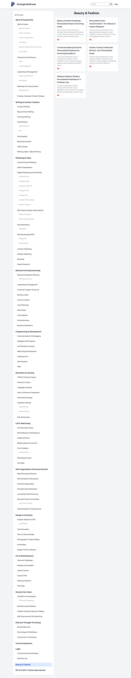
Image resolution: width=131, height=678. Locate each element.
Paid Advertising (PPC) (25, 235)
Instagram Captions (25, 186)
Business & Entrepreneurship (28, 270)
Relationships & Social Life (27, 443)
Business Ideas (22, 295)
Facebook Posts (24, 176)
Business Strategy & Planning (28, 275)
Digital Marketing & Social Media (29, 172)
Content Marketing (24, 249)
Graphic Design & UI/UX (26, 520)
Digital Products (24, 126)
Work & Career (22, 24)
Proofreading (22, 136)
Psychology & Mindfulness (27, 632)
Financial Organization (25, 484)
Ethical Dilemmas (23, 627)
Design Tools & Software (26, 550)
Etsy (20, 131)
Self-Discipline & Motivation (27, 479)
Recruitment (23, 80)
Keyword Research (25, 214)
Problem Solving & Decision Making (30, 611)
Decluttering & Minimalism (27, 489)
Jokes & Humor (23, 570)
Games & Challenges (25, 560)
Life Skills (20, 463)
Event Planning (23, 305)
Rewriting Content (24, 141)
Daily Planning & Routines (27, 474)
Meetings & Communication (27, 86)
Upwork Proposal (24, 28)
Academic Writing (24, 403)
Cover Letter (23, 52)
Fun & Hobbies (22, 448)
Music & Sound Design (25, 534)
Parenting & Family (24, 458)
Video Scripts (22, 147)
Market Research (23, 264)
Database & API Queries (26, 341)
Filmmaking (21, 545)
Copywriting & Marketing (26, 162)
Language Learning (24, 387)
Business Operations (25, 325)
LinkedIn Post (23, 195)
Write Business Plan (25, 279)
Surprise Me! (22, 576)
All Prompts (19, 15)
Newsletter (22, 229)
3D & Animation (23, 529)
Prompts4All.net (26, 4)
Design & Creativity (24, 515)
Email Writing (22, 122)
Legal (18, 649)
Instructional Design (24, 398)
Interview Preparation (26, 38)
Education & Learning (25, 373)
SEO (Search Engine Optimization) (30, 210)
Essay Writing (23, 407)
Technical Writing (23, 117)
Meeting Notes (24, 90)
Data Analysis (22, 362)
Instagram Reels (24, 181)
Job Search (22, 42)
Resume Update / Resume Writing (30, 47)
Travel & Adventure (24, 643)
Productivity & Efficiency (26, 57)
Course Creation (23, 300)
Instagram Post (24, 190)
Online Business (23, 320)
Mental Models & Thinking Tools (29, 509)
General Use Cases (24, 592)
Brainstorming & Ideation (26, 606)
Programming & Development (28, 331)
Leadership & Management (27, 72)
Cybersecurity (22, 356)
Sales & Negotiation (24, 167)
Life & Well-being (23, 423)
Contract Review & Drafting (27, 653)
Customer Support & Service (28, 290)
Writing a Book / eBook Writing (29, 152)
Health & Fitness (23, 438)
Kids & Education (23, 417)
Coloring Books (24, 452)
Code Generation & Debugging (29, 336)
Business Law (22, 658)
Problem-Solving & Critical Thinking (30, 96)
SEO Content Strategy (26, 219)
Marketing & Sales (23, 158)
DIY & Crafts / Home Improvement (31, 670)
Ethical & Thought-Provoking (28, 622)
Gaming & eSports (24, 581)
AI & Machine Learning (25, 346)
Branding (20, 259)
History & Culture (23, 382)
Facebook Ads (23, 243)
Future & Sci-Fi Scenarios (26, 637)
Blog (116, 4)
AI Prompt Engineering (26, 600)
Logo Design (23, 523)
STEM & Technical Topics (26, 377)
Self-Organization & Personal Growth (32, 469)
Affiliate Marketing (24, 254)
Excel (20, 61)
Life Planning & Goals (25, 428)
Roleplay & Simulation (25, 565)
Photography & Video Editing (28, 539)
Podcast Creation (24, 204)
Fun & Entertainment (25, 556)
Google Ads (23, 238)
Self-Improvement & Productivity (29, 616)
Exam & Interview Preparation (28, 393)
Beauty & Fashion (23, 664)
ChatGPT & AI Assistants (26, 596)
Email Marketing (23, 225)
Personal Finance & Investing (28, 499)
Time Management (25, 66)
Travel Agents (22, 315)
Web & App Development (27, 351)
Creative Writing (23, 107)
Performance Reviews (26, 76)
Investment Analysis (25, 503)
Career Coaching (24, 33)
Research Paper (24, 411)
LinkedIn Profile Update (26, 200)
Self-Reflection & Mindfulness (28, 433)
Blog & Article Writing (25, 112)
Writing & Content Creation (28, 102)
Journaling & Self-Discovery (27, 494)
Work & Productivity (24, 20)
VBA (19, 367)
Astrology (21, 586)
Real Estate (21, 310)
